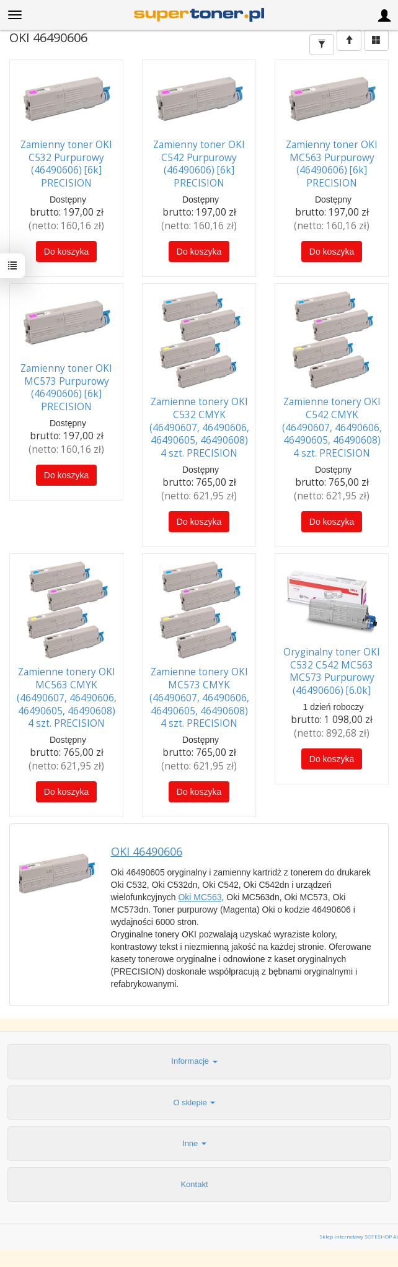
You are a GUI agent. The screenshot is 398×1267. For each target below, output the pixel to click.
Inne (194, 1142)
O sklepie (195, 1102)
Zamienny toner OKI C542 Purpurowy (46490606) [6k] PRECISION (199, 164)
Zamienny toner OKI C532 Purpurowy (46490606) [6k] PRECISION (66, 164)
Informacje (194, 1060)
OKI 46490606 (146, 851)
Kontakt (194, 1183)
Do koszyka (66, 251)
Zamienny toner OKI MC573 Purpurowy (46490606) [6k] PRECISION (66, 387)
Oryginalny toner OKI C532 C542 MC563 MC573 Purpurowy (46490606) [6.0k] (331, 670)
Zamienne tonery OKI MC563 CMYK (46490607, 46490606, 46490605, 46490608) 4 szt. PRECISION (67, 697)
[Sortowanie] (349, 40)
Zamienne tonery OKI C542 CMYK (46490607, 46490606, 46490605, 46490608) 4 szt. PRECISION (332, 427)
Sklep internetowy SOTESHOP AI (358, 1236)
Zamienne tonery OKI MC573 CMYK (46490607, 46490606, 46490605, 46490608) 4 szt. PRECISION (199, 697)
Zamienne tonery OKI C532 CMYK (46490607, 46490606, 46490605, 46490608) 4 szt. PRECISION (199, 427)
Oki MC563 (199, 896)
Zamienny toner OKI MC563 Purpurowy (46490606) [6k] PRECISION (332, 164)
